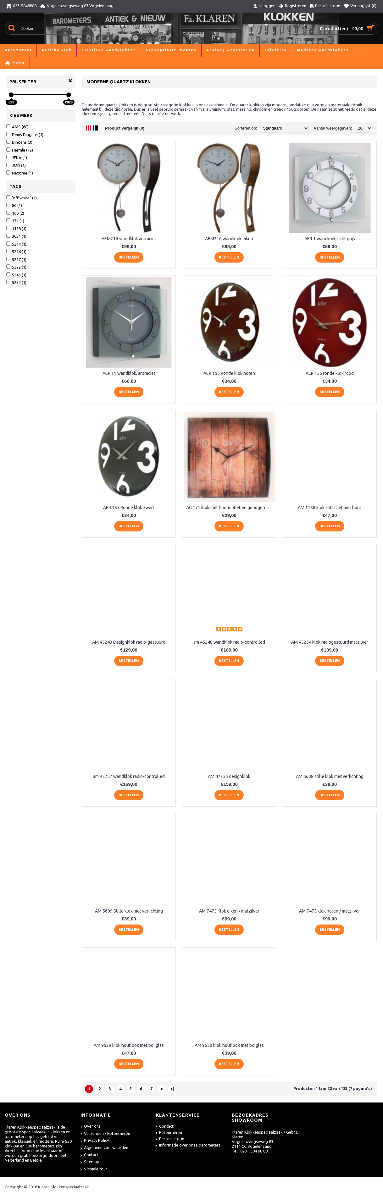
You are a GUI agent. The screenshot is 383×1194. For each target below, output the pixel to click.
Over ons (90, 1126)
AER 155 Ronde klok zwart (128, 507)
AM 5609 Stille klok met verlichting (129, 911)
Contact (89, 1155)
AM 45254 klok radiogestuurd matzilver (329, 642)
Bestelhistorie (170, 1138)
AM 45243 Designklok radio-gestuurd (128, 642)
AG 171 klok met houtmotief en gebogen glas (230, 507)
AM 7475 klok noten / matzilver (329, 911)
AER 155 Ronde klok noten (229, 373)
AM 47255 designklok (229, 776)
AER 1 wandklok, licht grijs (329, 238)
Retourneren (169, 1132)
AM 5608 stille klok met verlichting (330, 776)
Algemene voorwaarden (104, 1148)
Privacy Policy (94, 1140)
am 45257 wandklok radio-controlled (129, 776)
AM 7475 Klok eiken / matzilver (229, 911)
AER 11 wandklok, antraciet (129, 373)
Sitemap (89, 1162)
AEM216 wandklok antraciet (129, 238)
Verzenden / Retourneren (105, 1133)
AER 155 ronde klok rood (330, 373)
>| (172, 1088)
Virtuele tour (93, 1169)
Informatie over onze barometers (188, 1145)
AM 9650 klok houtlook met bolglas (229, 1045)
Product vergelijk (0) (124, 128)
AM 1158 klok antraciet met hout (329, 507)
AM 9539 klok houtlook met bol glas (129, 1045)
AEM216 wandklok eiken (229, 238)
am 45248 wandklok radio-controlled (229, 642)
